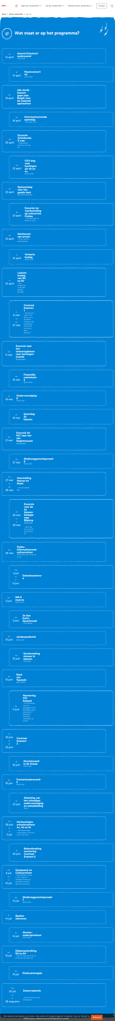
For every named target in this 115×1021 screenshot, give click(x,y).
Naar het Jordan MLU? (30, 6)
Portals (33, 921)
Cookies (110, 953)
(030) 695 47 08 (20, 875)
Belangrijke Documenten (40, 917)
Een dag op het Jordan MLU (100, 914)
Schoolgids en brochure (69, 923)
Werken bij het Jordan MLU (79, 6)
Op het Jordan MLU (54, 6)
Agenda (28, 14)
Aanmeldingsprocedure (69, 914)
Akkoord (97, 1017)
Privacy (101, 953)
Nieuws (4, 917)
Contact (101, 6)
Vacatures (5, 921)
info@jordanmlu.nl (13, 856)
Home (4, 14)
